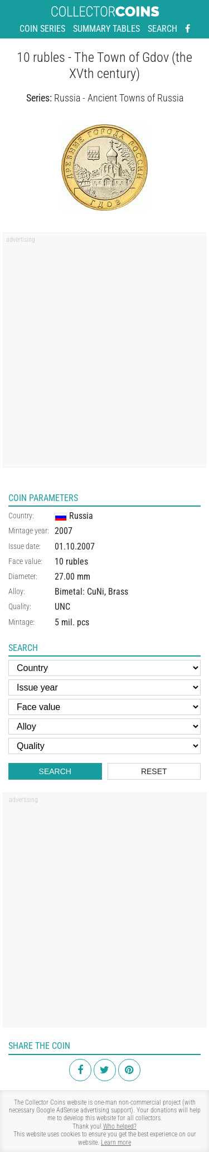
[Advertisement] (104, 353)
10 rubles (71, 561)
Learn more (116, 1142)
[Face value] (104, 707)
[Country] (104, 668)
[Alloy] (104, 726)
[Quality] (104, 746)
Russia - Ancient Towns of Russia (118, 98)
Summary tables (106, 28)
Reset (154, 771)
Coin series (42, 28)
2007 (63, 531)
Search (162, 28)
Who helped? (120, 1126)
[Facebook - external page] (187, 29)
